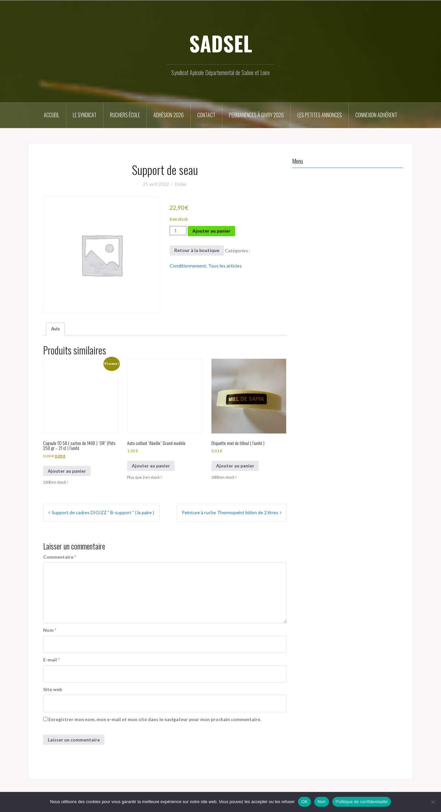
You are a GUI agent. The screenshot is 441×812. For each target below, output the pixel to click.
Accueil (51, 115)
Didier (181, 184)
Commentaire (59, 557)
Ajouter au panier (211, 231)
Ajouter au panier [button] (67, 471)
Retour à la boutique (196, 250)
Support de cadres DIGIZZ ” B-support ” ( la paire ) (103, 512)
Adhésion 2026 (168, 115)
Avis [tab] (55, 328)
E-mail (51, 659)
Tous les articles (225, 265)
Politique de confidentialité (362, 801)
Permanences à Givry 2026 (256, 115)
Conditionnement (188, 265)
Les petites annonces (319, 115)
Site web (52, 689)
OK (304, 801)
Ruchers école (125, 115)
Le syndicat (84, 115)
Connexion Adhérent (376, 115)
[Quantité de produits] (178, 230)
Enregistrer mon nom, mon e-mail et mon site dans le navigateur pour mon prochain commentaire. (154, 719)
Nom (49, 630)
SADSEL (220, 43)
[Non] (432, 801)
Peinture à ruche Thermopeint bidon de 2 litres (230, 512)
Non (321, 801)
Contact (206, 115)
